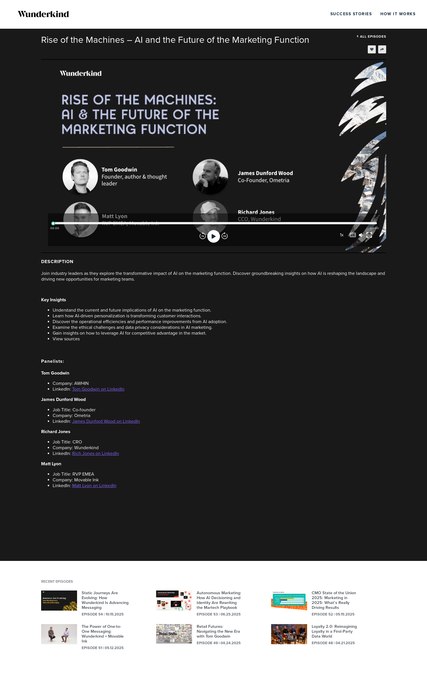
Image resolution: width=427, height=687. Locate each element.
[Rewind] (202, 236)
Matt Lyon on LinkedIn (94, 486)
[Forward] (224, 236)
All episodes (371, 36)
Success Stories (351, 13)
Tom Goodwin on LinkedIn (98, 389)
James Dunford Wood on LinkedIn (106, 421)
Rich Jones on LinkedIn (95, 453)
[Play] (213, 236)
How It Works (397, 13)
